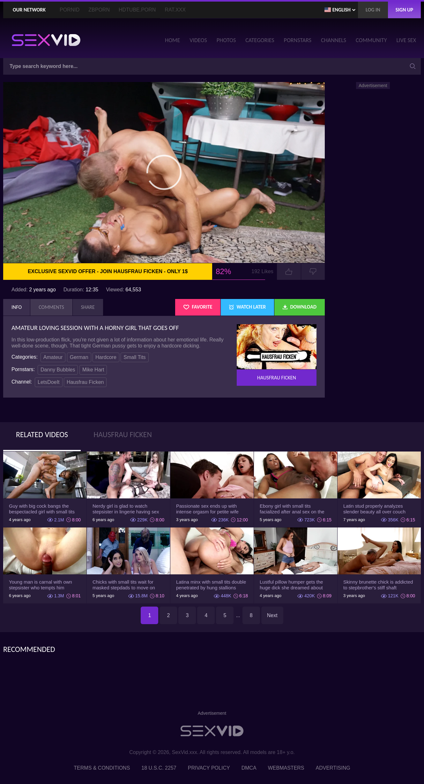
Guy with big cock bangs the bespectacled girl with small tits (42, 508)
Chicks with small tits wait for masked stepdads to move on (124, 584)
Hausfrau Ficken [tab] (122, 434)
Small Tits (134, 357)
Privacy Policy (209, 768)
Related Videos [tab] (42, 434)
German (79, 357)
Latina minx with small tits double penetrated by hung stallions (211, 584)
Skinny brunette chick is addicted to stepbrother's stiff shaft (378, 584)
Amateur (53, 357)
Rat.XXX (175, 9)
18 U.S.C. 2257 (158, 768)
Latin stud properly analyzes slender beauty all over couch (374, 508)
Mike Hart (93, 369)
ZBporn (99, 9)
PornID (69, 9)
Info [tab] (16, 307)
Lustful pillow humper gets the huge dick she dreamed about (291, 584)
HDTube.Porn (137, 9)
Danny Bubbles (58, 369)
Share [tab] (88, 307)
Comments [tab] (51, 307)
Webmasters (286, 768)
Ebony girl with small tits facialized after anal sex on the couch (292, 509)
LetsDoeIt (48, 382)
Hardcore (105, 357)
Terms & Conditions (102, 768)
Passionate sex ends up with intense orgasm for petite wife (207, 508)
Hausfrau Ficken (85, 382)
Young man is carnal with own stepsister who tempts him (40, 584)
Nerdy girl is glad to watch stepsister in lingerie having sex (126, 508)
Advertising (333, 768)
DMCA (249, 768)
